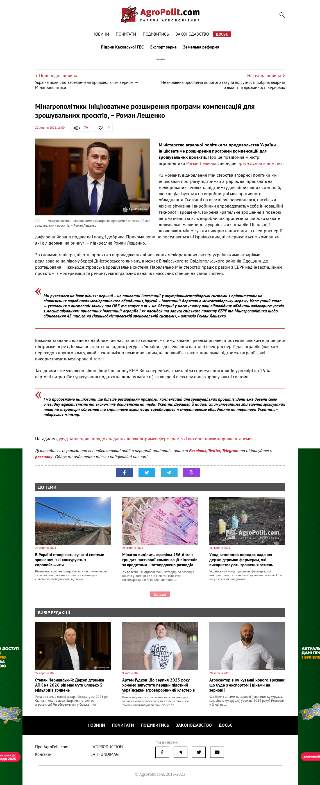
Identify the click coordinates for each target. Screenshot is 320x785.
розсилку (44, 456)
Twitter (214, 450)
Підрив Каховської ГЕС (122, 47)
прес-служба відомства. (260, 163)
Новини (100, 34)
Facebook (197, 450)
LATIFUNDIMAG (104, 754)
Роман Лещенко (202, 163)
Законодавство (192, 34)
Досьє (222, 34)
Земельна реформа (201, 47)
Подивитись (156, 34)
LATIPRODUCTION (106, 746)
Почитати (126, 34)
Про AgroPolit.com (51, 746)
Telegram (230, 450)
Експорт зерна (163, 47)
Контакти (43, 754)
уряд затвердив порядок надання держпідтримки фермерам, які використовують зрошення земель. (157, 438)
